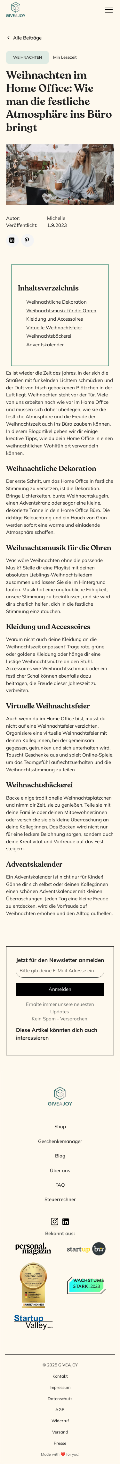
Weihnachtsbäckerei (48, 336)
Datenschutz (60, 1398)
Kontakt (60, 1376)
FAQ (60, 1185)
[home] (16, 10)
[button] (107, 9)
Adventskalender (45, 345)
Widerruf (60, 1420)
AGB (60, 1409)
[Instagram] (54, 1221)
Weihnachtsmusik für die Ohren (61, 311)
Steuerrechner (60, 1199)
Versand (60, 1431)
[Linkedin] (65, 1221)
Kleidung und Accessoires (54, 319)
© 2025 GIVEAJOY (60, 1364)
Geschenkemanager (60, 1141)
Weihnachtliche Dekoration (56, 302)
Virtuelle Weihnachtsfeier (54, 328)
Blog (60, 1156)
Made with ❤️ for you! (60, 1454)
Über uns (60, 1170)
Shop (60, 1126)
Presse (60, 1443)
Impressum (60, 1387)
